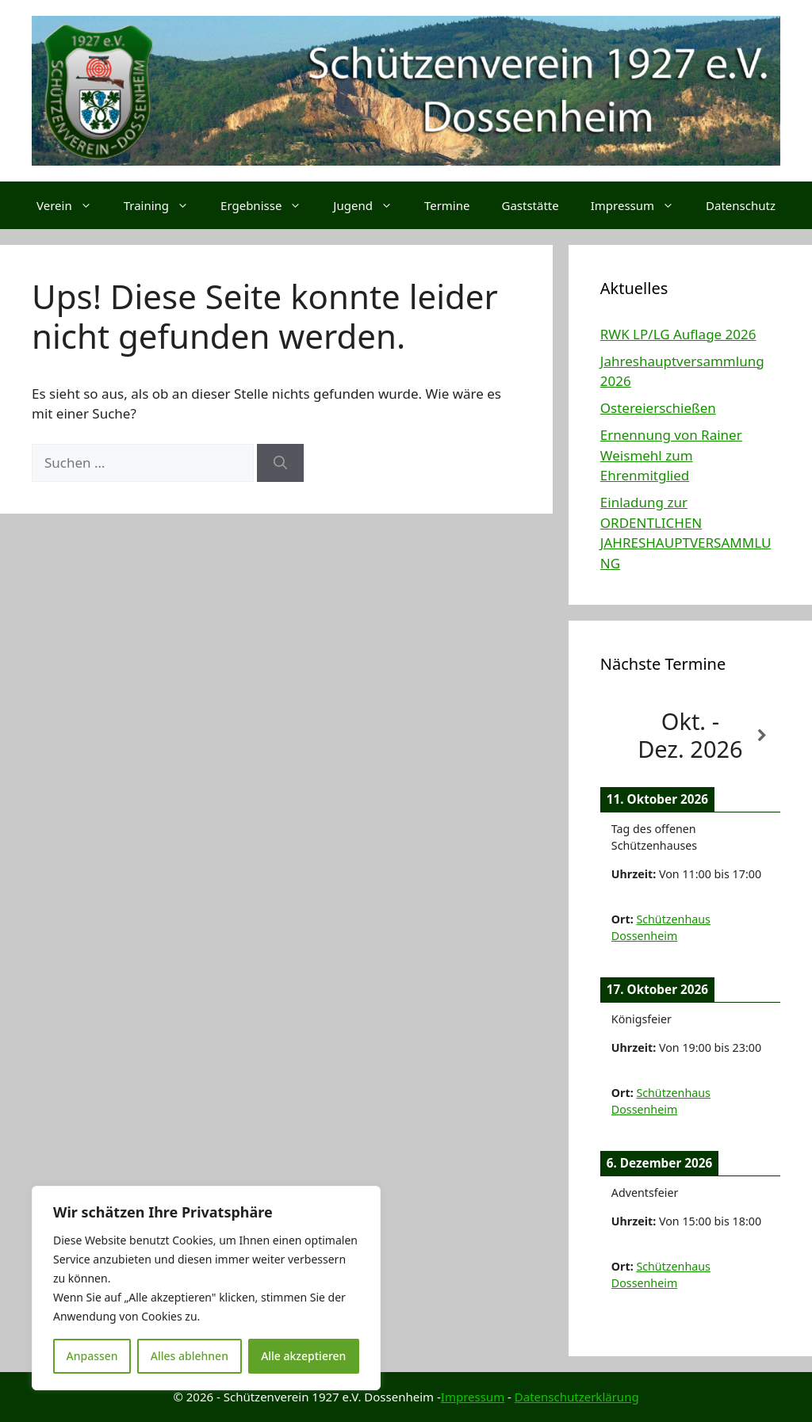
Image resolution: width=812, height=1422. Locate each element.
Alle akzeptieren (303, 1355)
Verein (72, 205)
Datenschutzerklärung (577, 1397)
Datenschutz (741, 205)
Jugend (370, 205)
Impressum (640, 205)
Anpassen (92, 1355)
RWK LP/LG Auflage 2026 (678, 334)
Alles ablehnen (189, 1355)
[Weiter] (762, 736)
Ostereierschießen (658, 408)
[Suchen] (280, 463)
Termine (447, 205)
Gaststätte (529, 205)
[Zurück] (618, 736)
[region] (206, 1288)
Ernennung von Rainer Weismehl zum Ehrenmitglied (671, 455)
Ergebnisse (268, 205)
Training (164, 205)
